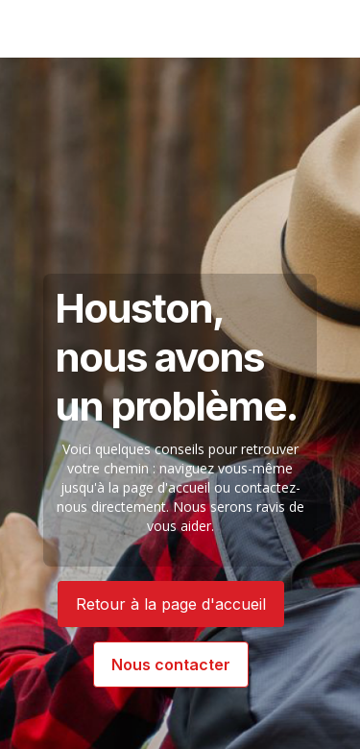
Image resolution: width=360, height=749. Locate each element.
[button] (316, 28)
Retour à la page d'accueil (171, 604)
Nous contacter (170, 664)
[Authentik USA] (77, 28)
